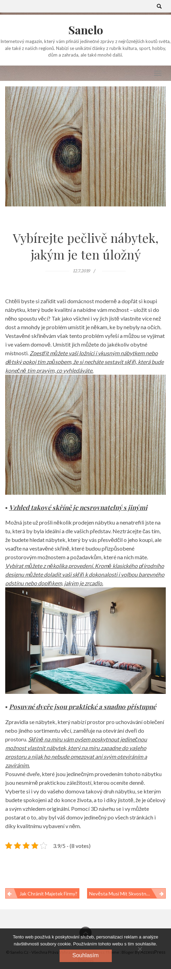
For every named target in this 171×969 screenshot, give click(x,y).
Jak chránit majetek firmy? (48, 893)
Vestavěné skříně (25, 335)
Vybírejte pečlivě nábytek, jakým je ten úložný (85, 246)
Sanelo (85, 29)
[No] (140, 948)
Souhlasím (85, 955)
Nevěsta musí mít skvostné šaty (124, 893)
